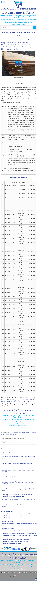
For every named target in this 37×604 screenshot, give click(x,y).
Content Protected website (23, 599)
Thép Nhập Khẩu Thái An (17, 596)
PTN (15, 599)
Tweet (2, 472)
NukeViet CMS (33, 596)
